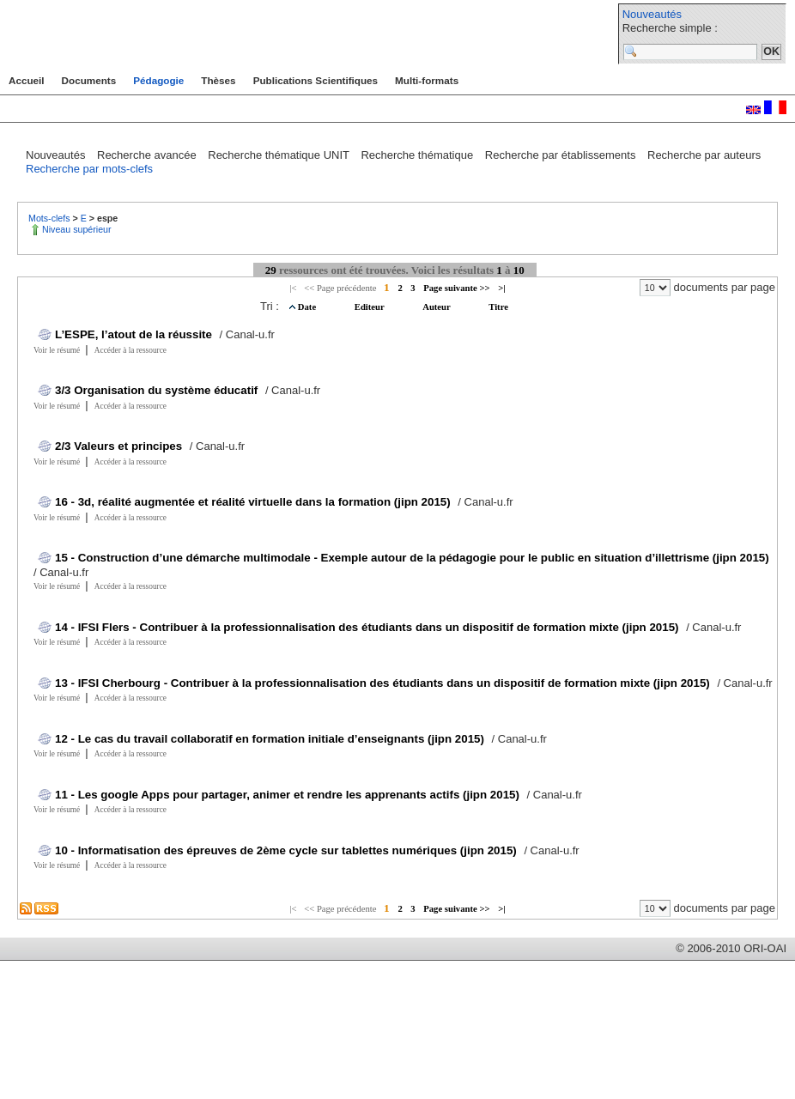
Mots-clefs (50, 218)
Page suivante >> (456, 288)
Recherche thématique (418, 155)
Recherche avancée (148, 155)
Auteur (437, 307)
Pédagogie (158, 80)
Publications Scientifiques (315, 80)
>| (501, 288)
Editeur (370, 307)
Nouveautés (652, 14)
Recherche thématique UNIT (280, 155)
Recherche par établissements (562, 155)
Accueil (27, 80)
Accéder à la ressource (130, 350)
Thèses (218, 80)
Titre (498, 307)
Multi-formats (426, 80)
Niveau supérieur (77, 229)
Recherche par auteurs (704, 155)
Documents (89, 80)
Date (308, 307)
